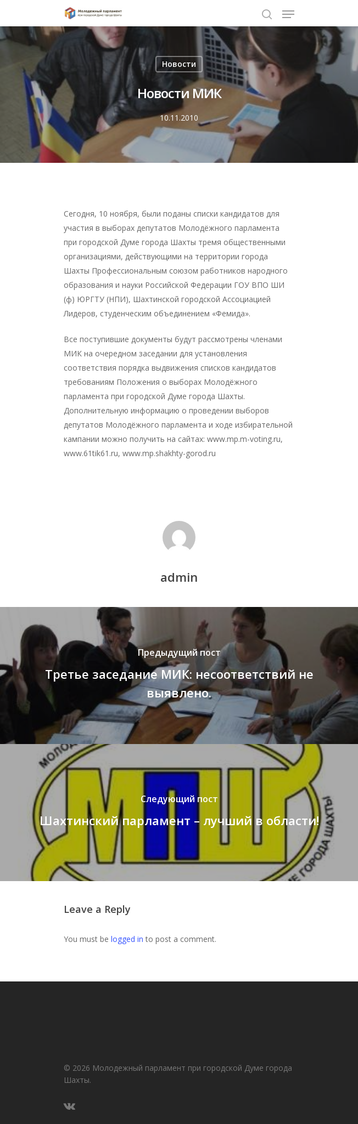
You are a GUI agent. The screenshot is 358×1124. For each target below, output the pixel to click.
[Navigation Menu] (288, 14)
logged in (127, 939)
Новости (179, 64)
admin (179, 577)
